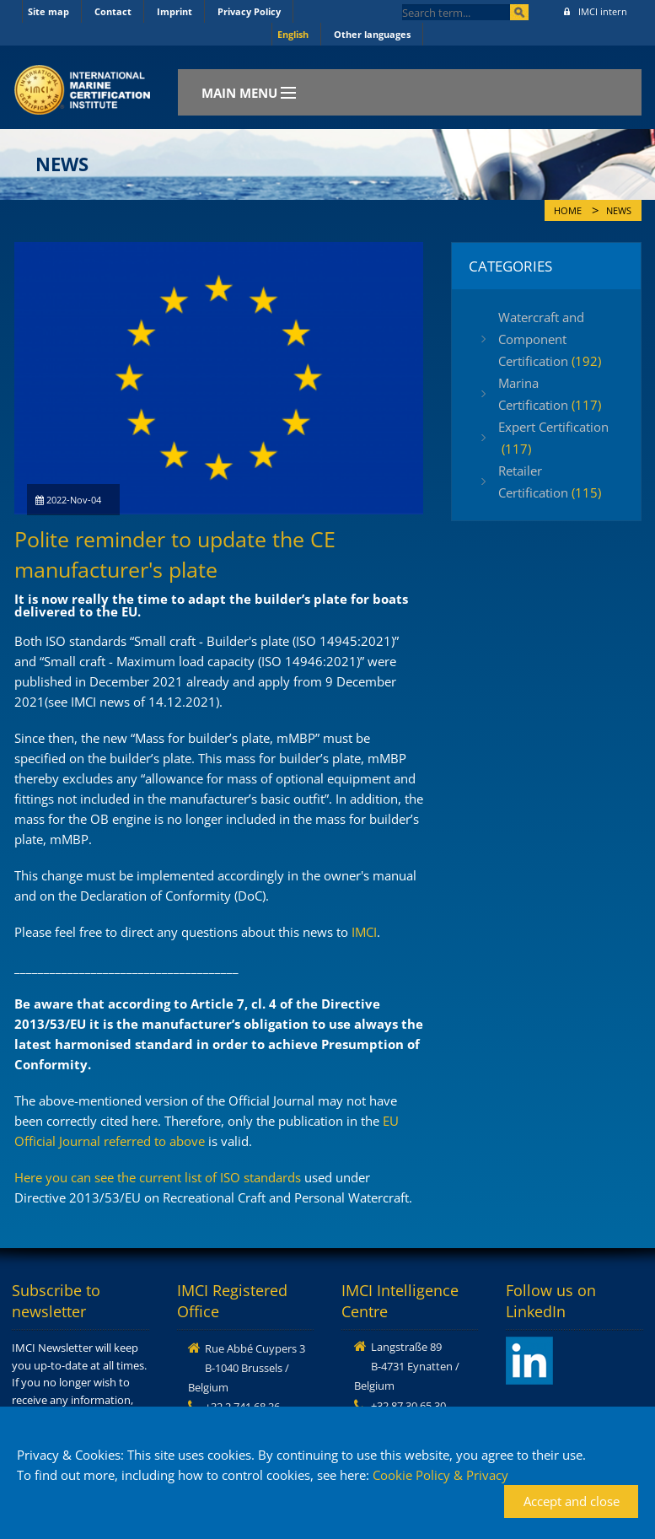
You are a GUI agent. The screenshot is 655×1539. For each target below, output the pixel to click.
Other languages (372, 34)
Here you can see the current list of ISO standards (157, 1177)
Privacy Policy (249, 11)
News (618, 211)
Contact (113, 11)
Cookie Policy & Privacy (440, 1474)
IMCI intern (595, 11)
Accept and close (571, 1501)
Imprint (174, 11)
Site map (48, 11)
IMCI (364, 931)
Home (568, 211)
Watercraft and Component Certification (549, 339)
